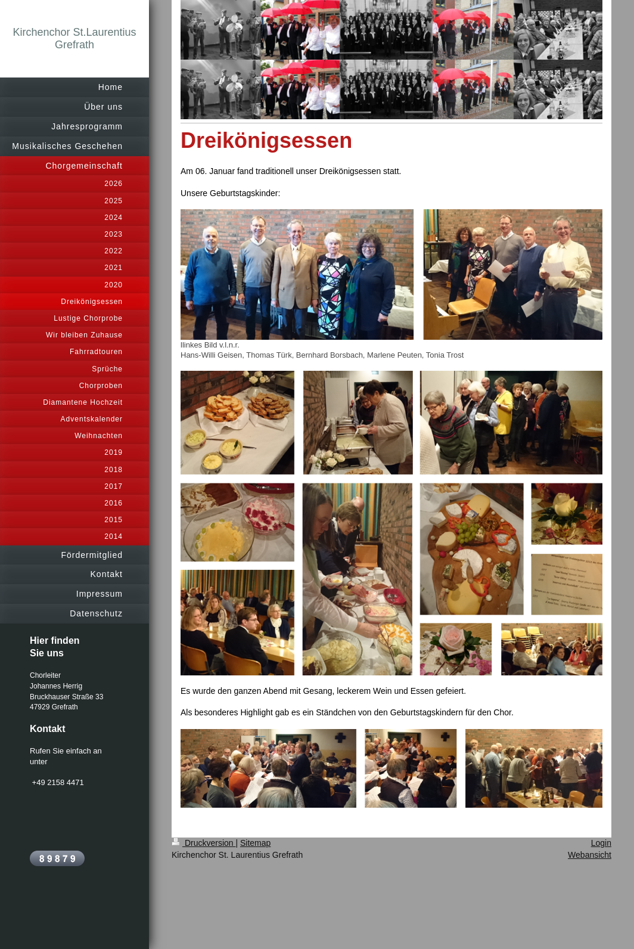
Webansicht (589, 855)
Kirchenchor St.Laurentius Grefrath (74, 38)
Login (601, 843)
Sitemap (255, 843)
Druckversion (203, 843)
